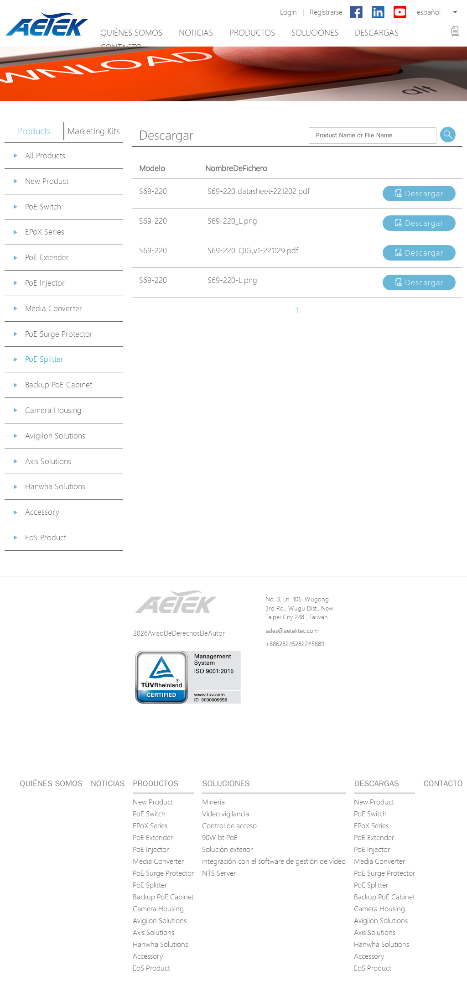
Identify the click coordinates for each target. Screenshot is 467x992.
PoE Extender (47, 257)
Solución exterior (227, 849)
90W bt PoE (220, 837)
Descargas (377, 32)
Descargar (419, 193)
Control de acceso (229, 825)
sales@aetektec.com (292, 630)
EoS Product (45, 537)
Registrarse (326, 12)
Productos (252, 32)
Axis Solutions (48, 461)
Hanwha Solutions (55, 486)
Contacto (121, 47)
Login (288, 12)
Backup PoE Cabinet (58, 384)
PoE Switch (43, 206)
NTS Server (219, 872)
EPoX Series (44, 231)
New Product (46, 181)
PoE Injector (45, 282)
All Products (45, 155)
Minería (213, 801)
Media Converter (53, 308)
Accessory (42, 512)
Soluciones (314, 32)
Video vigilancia (225, 813)
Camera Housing (53, 410)
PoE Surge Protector (59, 334)
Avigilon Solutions (55, 435)
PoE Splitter (44, 359)
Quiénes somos (131, 32)
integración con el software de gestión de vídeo (274, 861)
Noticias (196, 32)
